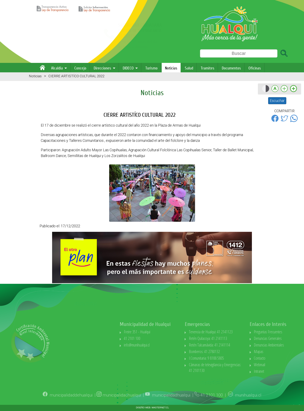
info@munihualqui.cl (155, 345)
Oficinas (254, 68)
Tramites (207, 68)
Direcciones (102, 68)
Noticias (171, 68)
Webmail (278, 364)
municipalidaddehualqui (71, 400)
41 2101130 (59, 36)
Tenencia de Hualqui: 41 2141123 (229, 332)
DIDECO (128, 68)
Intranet (277, 371)
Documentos (231, 68)
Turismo (151, 68)
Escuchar (277, 100)
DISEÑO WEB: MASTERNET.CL (152, 407)
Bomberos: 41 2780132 (222, 351)
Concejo (80, 68)
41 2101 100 (150, 338)
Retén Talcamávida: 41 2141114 (228, 345)
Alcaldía (57, 68)
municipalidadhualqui (122, 400)
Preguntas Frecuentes (286, 332)
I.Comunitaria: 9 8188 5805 (224, 358)
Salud (189, 68)
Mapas (277, 351)
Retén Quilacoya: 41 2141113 (226, 338)
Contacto (278, 358)
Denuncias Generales (286, 338)
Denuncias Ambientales (287, 345)
